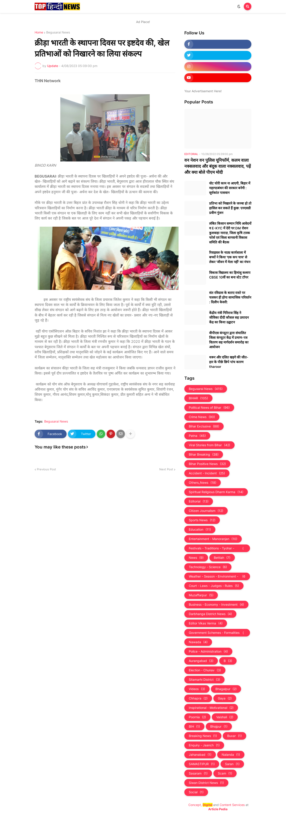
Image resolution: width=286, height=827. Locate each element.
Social (196, 792)
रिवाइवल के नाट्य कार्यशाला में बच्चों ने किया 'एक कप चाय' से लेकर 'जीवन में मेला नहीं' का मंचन (229, 257)
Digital (207, 805)
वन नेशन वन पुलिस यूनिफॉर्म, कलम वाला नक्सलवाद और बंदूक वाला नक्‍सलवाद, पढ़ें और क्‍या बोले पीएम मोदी (217, 166)
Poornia (197, 717)
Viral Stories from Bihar (209, 445)
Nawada (198, 642)
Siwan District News (206, 783)
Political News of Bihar (209, 407)
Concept (194, 805)
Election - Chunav (205, 670)
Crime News (202, 417)
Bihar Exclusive (204, 426)
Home (39, 32)
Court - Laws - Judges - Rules (214, 586)
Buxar (234, 736)
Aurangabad (201, 661)
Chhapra (198, 698)
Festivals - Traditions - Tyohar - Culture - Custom (217, 548)
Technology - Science (208, 567)
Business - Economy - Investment (216, 604)
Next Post (166, 469)
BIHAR (198, 398)
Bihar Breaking (204, 454)
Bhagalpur (226, 689)
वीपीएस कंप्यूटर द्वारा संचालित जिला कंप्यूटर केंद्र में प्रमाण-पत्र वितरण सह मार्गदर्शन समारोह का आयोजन (228, 340)
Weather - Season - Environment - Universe (217, 576)
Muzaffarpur (201, 595)
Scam (225, 773)
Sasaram (198, 773)
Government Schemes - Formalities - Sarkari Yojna (217, 632)
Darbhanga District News (210, 614)
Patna (197, 436)
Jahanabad (200, 754)
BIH (194, 726)
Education (200, 529)
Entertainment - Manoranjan (213, 539)
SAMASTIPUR (202, 764)
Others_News (202, 482)
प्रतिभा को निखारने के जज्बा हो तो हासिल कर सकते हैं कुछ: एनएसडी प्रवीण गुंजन (230, 208)
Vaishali (224, 717)
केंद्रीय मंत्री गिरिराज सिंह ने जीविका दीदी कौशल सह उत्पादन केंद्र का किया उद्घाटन (229, 317)
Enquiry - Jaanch (204, 745)
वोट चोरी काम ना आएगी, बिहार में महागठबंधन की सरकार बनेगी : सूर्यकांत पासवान (229, 188)
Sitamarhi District (204, 679)
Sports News (202, 520)
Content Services (232, 805)
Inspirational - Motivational (211, 708)
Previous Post (46, 469)
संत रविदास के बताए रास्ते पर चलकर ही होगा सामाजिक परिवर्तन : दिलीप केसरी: (230, 297)
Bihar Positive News (207, 464)
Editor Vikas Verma (206, 623)
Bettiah (222, 557)
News (196, 557)
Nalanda (231, 754)
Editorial (198, 501)
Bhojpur (218, 726)
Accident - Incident (207, 473)
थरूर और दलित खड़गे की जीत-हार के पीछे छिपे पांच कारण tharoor (228, 362)
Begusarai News (58, 32)
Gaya (225, 698)
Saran (232, 764)
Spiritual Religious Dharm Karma (216, 492)
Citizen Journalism (206, 511)
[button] (239, 6)
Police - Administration (208, 651)
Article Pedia (217, 809)
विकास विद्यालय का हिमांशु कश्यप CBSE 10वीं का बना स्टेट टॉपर (229, 274)
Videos (197, 689)
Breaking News (203, 736)
